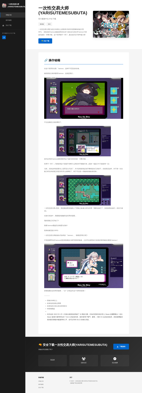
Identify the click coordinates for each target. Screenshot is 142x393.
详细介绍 (40, 381)
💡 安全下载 (45, 41)
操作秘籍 (40, 384)
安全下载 (40, 387)
